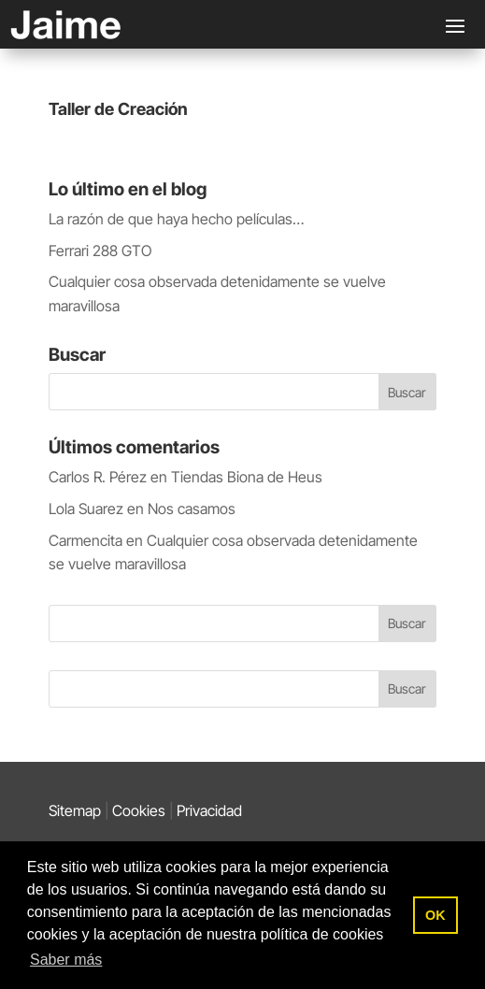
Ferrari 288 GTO (100, 250)
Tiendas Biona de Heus (246, 476)
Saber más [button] (66, 960)
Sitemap (75, 810)
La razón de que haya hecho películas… (176, 218)
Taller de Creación (118, 109)
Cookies (138, 810)
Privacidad (209, 810)
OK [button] (435, 915)
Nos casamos (191, 508)
